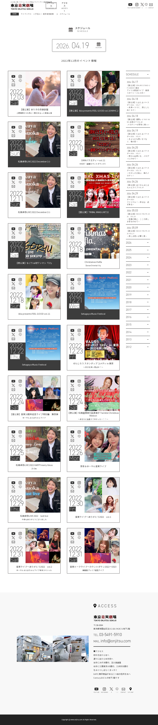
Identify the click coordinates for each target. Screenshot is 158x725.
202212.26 (76, 450)
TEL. (107, 634)
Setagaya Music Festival (93, 314)
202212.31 (17, 552)
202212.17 (76, 196)
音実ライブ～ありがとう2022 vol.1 (93, 517)
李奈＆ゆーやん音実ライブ (93, 467)
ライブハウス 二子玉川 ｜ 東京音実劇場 (37, 14)
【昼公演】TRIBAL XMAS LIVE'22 (93, 213)
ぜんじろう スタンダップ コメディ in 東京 (93, 365)
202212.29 (17, 501)
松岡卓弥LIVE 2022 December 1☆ (34, 162)
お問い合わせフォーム (112, 649)
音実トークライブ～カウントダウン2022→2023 (93, 568)
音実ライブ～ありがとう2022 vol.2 (34, 568)
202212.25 (17, 450)
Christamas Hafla (93, 263)
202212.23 (76, 348)
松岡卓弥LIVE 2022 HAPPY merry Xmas (34, 467)
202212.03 (17, 94)
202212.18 (76, 247)
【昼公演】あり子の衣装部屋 (34, 111)
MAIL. (112, 641)
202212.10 (76, 145)
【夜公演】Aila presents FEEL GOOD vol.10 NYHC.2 (93, 111)
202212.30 (76, 501)
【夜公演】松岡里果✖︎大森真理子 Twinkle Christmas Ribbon (93, 415)
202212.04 (17, 145)
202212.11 (17, 196)
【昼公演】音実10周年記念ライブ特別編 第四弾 (34, 416)
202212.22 (17, 348)
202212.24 (17, 399)
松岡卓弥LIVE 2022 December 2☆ (34, 213)
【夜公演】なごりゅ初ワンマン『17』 (34, 263)
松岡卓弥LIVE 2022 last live (34, 517)
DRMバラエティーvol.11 (93, 162)
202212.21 (76, 298)
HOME (14, 14)
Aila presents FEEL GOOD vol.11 (34, 314)
